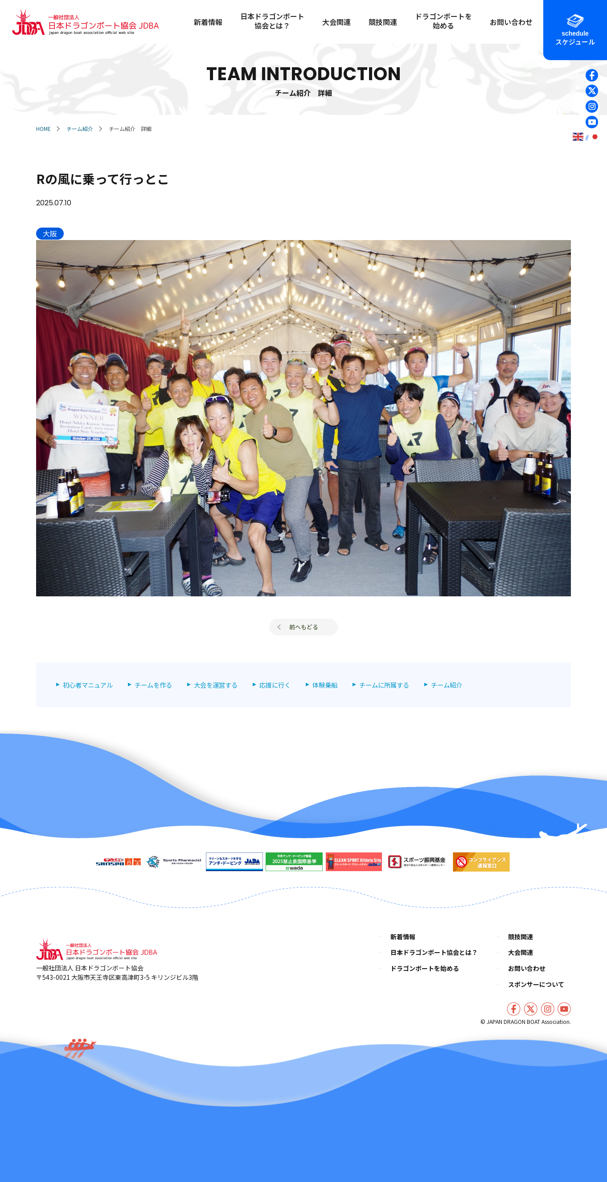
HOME (43, 128)
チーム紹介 (79, 128)
